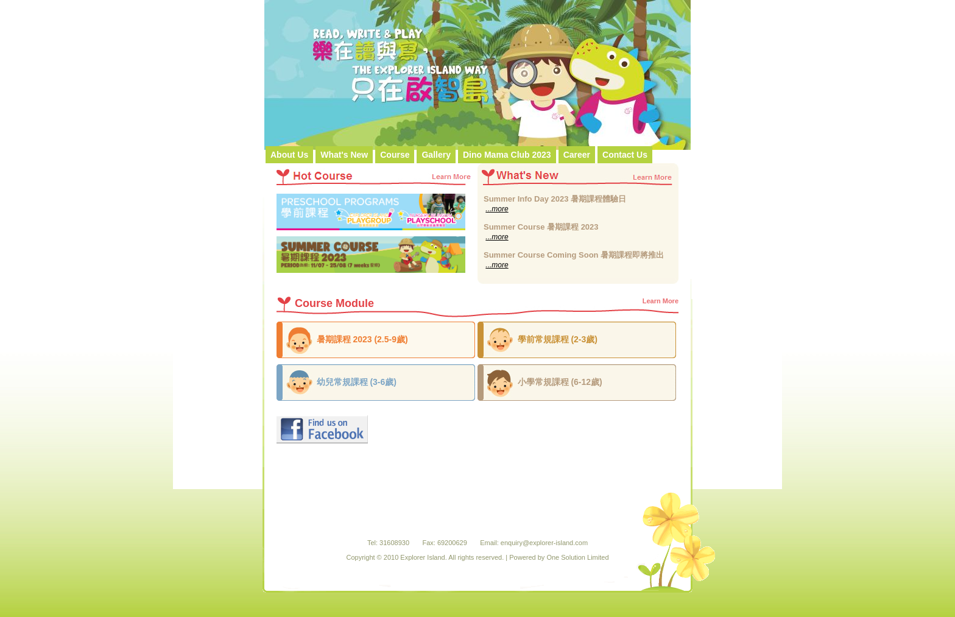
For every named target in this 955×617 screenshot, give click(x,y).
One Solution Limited (577, 557)
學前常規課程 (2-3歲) (557, 339)
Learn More (660, 301)
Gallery (435, 155)
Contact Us (624, 155)
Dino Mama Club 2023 (507, 155)
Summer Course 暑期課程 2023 (541, 226)
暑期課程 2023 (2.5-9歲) (362, 339)
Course (394, 155)
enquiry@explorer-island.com (544, 542)
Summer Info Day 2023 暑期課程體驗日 (555, 198)
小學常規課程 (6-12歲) (560, 382)
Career (576, 155)
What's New (344, 155)
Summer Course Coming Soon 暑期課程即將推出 (574, 254)
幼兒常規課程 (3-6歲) (356, 382)
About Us (289, 155)
